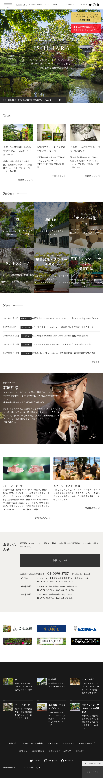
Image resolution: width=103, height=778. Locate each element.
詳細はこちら (25, 179)
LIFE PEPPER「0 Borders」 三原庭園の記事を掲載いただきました (62, 326)
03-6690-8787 (58, 573)
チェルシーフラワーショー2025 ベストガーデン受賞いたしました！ (62, 344)
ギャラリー (53, 743)
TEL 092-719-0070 (45, 589)
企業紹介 (80, 750)
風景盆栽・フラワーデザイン (60, 4)
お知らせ (23, 750)
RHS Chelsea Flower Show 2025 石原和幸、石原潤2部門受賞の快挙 (63, 353)
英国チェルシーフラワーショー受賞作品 (77, 4)
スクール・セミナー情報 (32, 743)
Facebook (67, 760)
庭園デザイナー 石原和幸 (60, 750)
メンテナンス (68, 743)
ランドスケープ (48, 4)
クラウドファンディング (85, 17)
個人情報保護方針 (9, 767)
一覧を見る (95, 362)
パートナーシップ (87, 743)
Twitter (35, 760)
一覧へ (59, 100)
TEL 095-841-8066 (45, 597)
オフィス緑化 (40, 4)
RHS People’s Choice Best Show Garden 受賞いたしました (59, 335)
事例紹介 (12, 743)
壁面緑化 (33, 4)
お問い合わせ (93, 772)
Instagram (50, 760)
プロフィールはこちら (49, 432)
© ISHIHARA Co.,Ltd (32, 767)
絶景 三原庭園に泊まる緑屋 (84, 28)
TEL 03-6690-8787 (45, 581)
